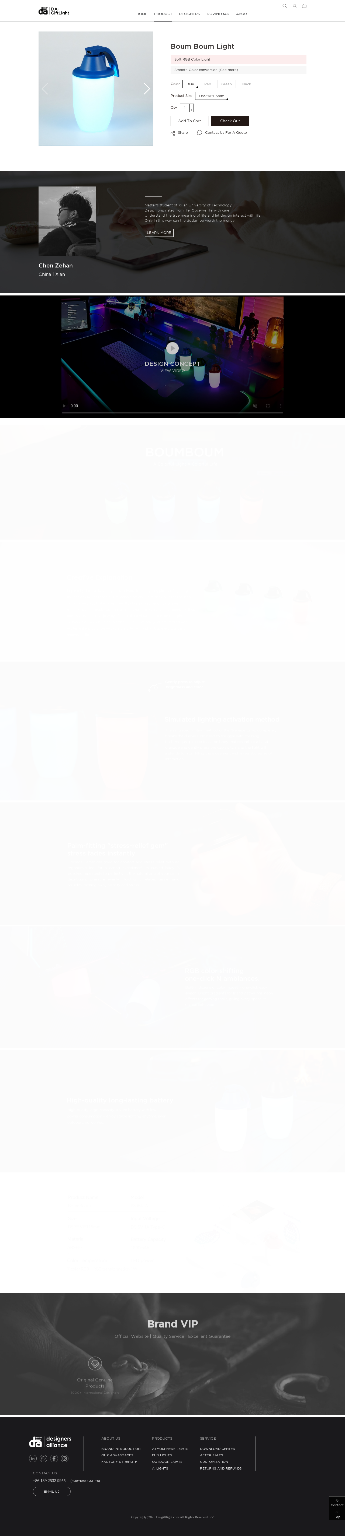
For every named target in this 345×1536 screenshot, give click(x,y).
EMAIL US (52, 1491)
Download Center (217, 1448)
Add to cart (189, 121)
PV (211, 1517)
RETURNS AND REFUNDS (221, 1468)
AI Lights (160, 1468)
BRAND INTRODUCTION (120, 1448)
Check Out (230, 121)
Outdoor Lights (167, 1461)
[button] (147, 89)
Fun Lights (162, 1455)
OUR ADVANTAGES (117, 1455)
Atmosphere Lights (170, 1448)
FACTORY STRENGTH (119, 1461)
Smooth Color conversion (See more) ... (208, 70)
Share (183, 133)
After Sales (211, 1455)
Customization (214, 1461)
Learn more (159, 233)
